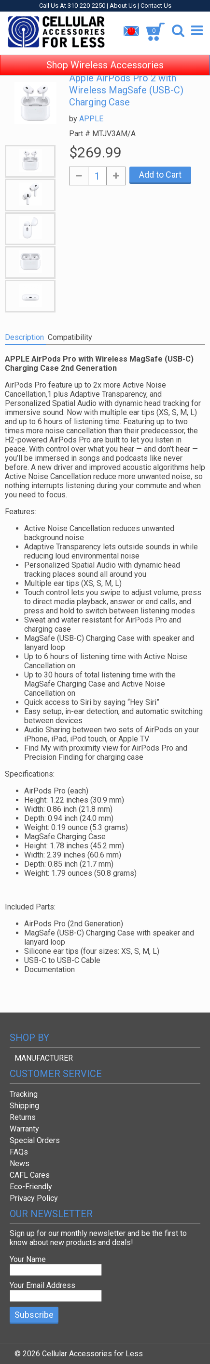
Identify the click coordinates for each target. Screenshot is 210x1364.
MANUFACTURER (43, 1058)
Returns (23, 1117)
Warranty (24, 1128)
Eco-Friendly (31, 1186)
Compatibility (70, 337)
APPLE (91, 118)
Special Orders (35, 1140)
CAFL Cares (30, 1175)
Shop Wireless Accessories (105, 58)
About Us (123, 5)
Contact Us (155, 5)
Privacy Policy (34, 1198)
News (19, 1163)
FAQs (19, 1151)
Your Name (28, 1259)
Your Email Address (42, 1285)
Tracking (24, 1094)
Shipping (24, 1105)
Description (24, 337)
